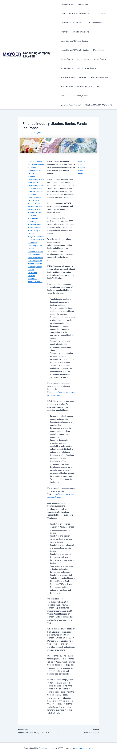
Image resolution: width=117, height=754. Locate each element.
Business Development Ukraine (33, 179)
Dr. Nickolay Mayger (95, 23)
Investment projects (80, 32)
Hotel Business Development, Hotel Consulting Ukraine (36, 188)
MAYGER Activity (105, 68)
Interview (64, 32)
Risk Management (35, 267)
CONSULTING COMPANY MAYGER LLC (76, 14)
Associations (82, 4)
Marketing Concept (35, 227)
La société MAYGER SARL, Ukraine (75, 50)
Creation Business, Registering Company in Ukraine (36, 164)
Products (81, 167)
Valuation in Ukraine (36, 258)
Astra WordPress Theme (83, 748)
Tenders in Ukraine (35, 270)
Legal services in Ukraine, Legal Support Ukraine (34, 203)
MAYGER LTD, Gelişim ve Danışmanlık (76, 77)
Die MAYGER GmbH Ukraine (72, 23)
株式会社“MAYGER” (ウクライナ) (74, 105)
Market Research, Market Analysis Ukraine (35, 233)
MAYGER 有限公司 (68, 87)
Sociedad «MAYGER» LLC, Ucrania (74, 96)
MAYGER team (101, 77)
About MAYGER (67, 4)
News (82, 87)
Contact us (100, 14)
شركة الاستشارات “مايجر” (102, 96)
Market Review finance (86, 68)
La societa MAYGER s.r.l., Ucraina (74, 41)
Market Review (98, 50)
